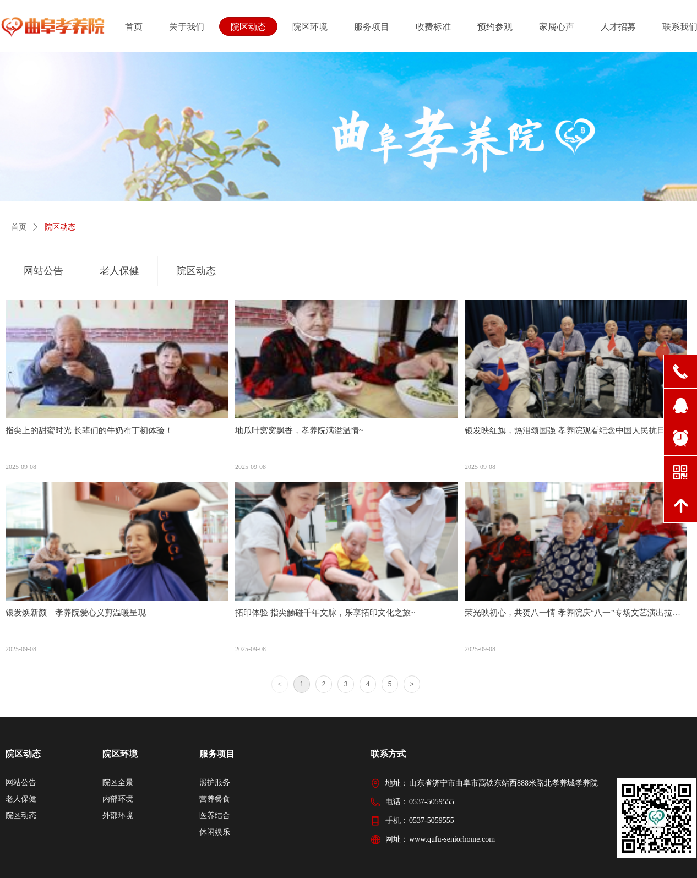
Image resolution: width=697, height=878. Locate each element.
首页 (18, 227)
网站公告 (43, 270)
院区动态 (60, 227)
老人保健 (119, 270)
